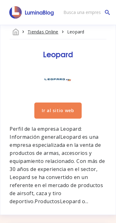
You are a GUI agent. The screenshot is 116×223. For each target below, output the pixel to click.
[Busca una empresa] (85, 12)
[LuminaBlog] (31, 12)
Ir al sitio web (58, 110)
